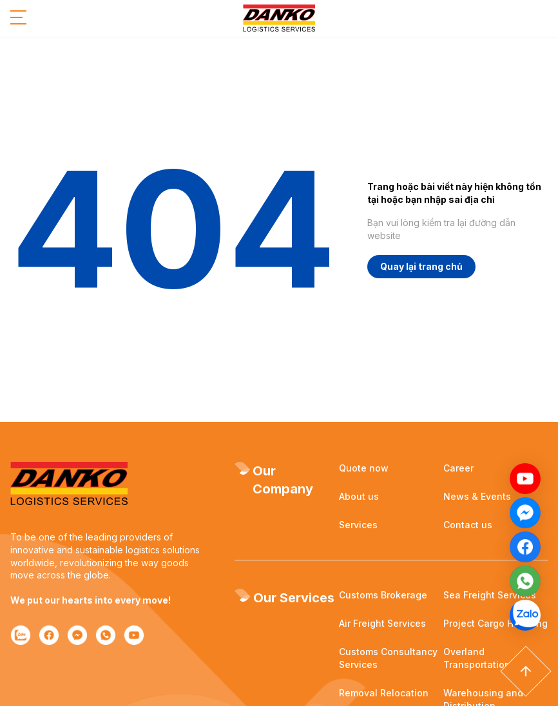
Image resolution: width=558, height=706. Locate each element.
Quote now (364, 468)
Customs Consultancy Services (388, 658)
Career (458, 468)
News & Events (477, 496)
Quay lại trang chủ (421, 266)
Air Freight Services (382, 623)
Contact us (467, 524)
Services (358, 524)
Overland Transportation (476, 658)
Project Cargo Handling (495, 623)
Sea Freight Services (489, 594)
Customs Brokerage (383, 594)
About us (359, 496)
